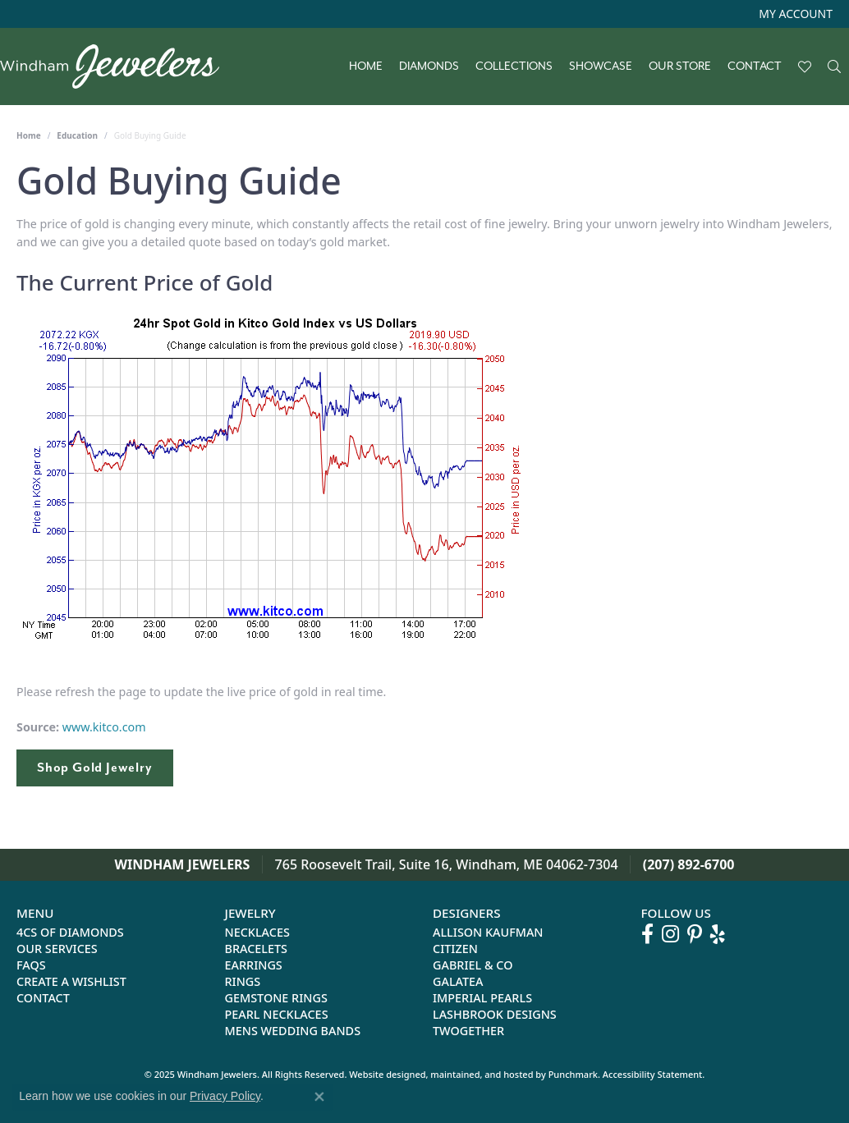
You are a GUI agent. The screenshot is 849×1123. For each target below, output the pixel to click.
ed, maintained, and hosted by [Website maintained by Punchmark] (481, 1075)
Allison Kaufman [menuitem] (488, 933)
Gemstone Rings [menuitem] (276, 998)
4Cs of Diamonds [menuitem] (70, 933)
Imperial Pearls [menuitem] (482, 998)
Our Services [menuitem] (57, 949)
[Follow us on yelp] (717, 935)
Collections (514, 66)
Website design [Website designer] (382, 1075)
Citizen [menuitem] (455, 949)
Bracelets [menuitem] (256, 949)
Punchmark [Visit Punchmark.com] (573, 1075)
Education (77, 135)
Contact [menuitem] (43, 998)
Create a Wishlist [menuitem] (71, 982)
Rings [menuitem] (243, 982)
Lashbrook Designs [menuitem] (495, 1015)
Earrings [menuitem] (253, 966)
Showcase (600, 66)
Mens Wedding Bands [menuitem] (293, 1031)
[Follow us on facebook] (647, 935)
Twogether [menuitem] (468, 1031)
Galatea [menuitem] (458, 982)
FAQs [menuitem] (31, 966)
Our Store (680, 66)
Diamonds (429, 66)
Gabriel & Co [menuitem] (472, 966)
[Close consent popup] (319, 1097)
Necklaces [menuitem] (257, 933)
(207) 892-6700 (689, 864)
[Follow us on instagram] (670, 935)
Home (366, 66)
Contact (754, 66)
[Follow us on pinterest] (694, 935)
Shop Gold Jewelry (95, 767)
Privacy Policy (225, 1095)
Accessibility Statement (653, 1075)
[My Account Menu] (796, 14)
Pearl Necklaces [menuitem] (276, 1015)
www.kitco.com (104, 727)
